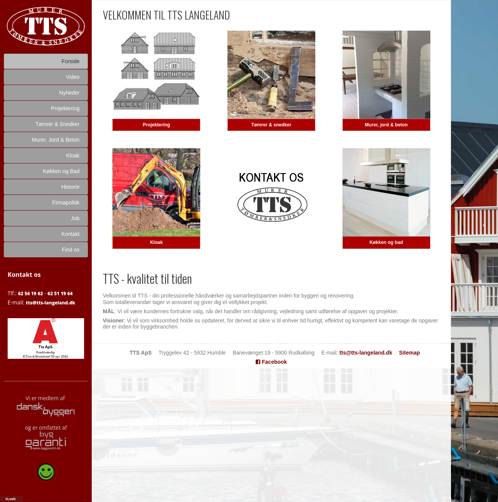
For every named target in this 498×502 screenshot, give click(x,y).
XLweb (10, 499)
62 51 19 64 (60, 293)
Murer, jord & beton (386, 125)
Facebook (271, 362)
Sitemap (409, 353)
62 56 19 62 (30, 293)
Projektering (156, 125)
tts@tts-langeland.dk (50, 302)
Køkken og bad (386, 242)
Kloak (156, 242)
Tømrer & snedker (271, 125)
